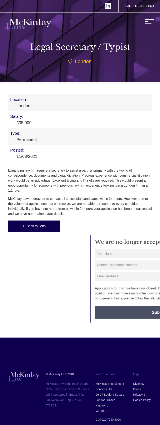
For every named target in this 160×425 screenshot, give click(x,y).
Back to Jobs (33, 226)
